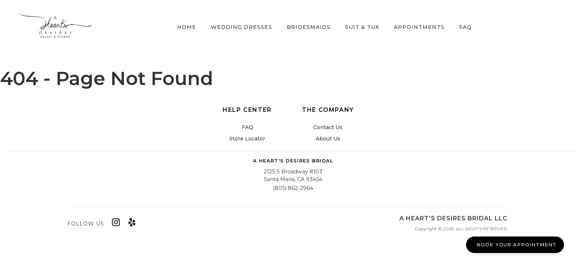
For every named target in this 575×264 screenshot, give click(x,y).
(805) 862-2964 (293, 188)
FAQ (465, 27)
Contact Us (328, 127)
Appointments (419, 27)
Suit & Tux (362, 27)
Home (186, 27)
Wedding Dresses (241, 27)
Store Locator (247, 138)
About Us (328, 138)
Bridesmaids (308, 27)
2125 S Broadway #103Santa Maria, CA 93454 (293, 175)
